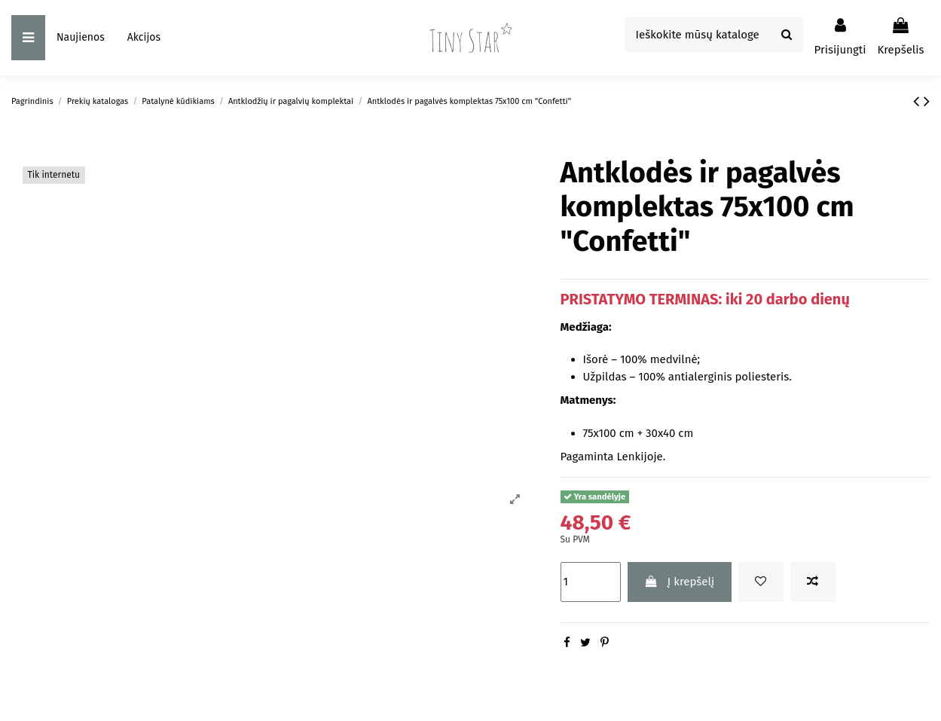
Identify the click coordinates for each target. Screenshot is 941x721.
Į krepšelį (679, 581)
